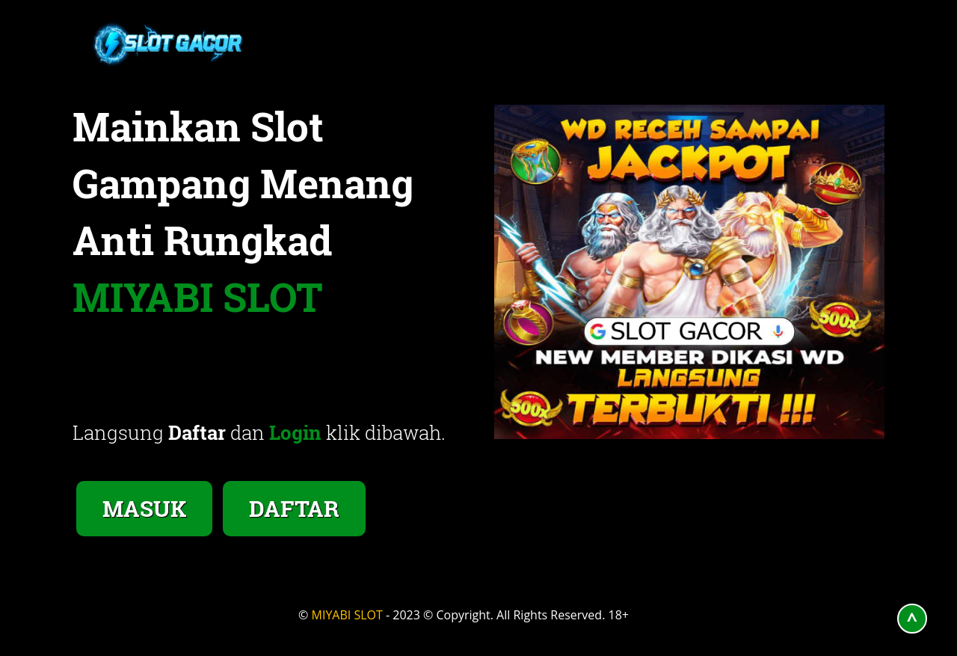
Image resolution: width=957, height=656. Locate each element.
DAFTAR (294, 508)
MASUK (144, 508)
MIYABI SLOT (347, 615)
